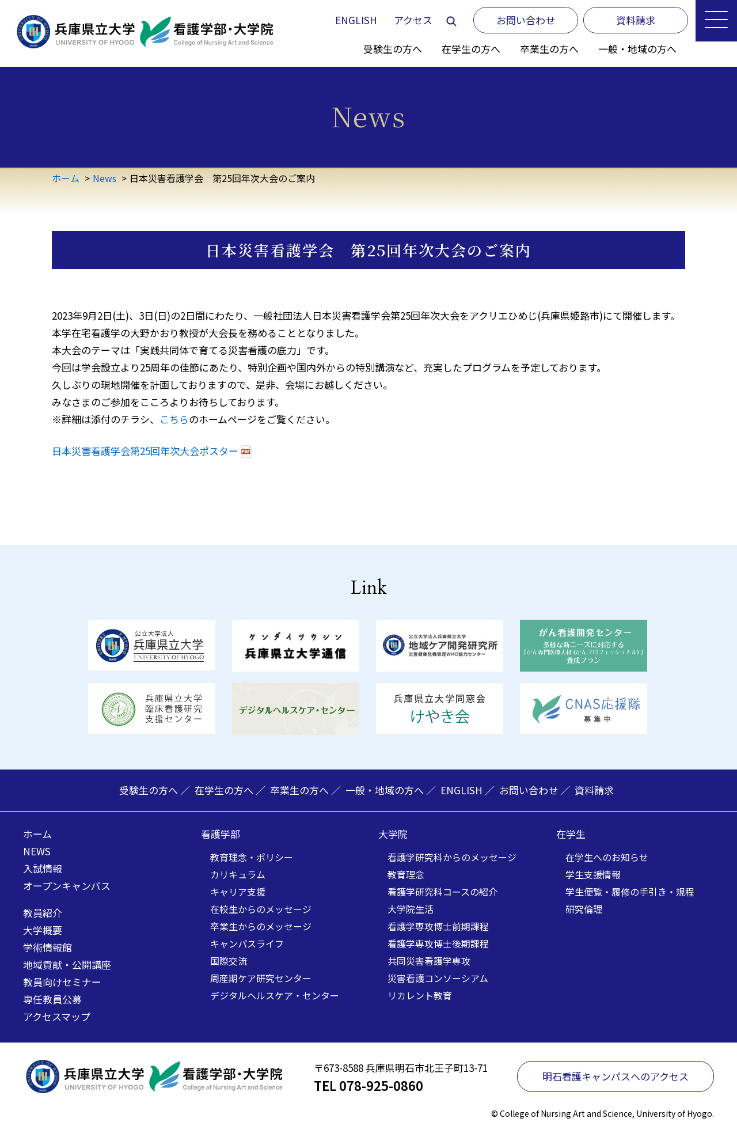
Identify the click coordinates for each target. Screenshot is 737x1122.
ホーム (65, 178)
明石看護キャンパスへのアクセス (615, 1076)
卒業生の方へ (549, 48)
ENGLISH (356, 20)
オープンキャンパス (67, 885)
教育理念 (406, 874)
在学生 (571, 834)
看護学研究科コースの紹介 (442, 892)
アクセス (413, 20)
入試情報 (42, 868)
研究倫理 (583, 909)
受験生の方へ (392, 48)
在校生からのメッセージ (260, 909)
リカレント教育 (420, 995)
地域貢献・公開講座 (67, 964)
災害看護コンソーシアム (438, 978)
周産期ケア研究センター (260, 978)
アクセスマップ (56, 1016)
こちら (174, 419)
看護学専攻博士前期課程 (438, 926)
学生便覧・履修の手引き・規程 (629, 892)
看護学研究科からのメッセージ (452, 857)
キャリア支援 (237, 892)
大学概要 (42, 930)
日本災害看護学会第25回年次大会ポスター (145, 451)
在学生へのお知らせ (606, 857)
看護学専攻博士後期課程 (438, 943)
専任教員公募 (52, 999)
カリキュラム (237, 874)
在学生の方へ (471, 48)
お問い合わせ (528, 790)
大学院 (393, 834)
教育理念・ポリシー (251, 857)
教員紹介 (42, 912)
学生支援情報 (593, 874)
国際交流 (228, 961)
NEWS (37, 851)
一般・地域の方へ (637, 48)
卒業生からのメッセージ (260, 926)
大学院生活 (411, 909)
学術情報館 (47, 947)
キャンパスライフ (247, 943)
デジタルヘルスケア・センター (274, 995)
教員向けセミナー (62, 982)
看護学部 (220, 834)
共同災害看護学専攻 (429, 961)
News (104, 178)
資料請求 (594, 790)
